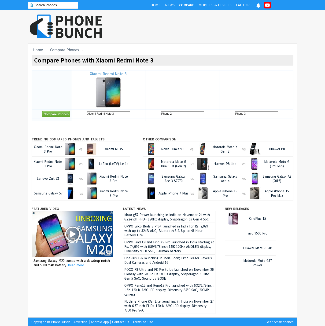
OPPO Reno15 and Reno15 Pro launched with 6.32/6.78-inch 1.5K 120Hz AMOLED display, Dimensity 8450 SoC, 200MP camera (169, 290)
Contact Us (120, 322)
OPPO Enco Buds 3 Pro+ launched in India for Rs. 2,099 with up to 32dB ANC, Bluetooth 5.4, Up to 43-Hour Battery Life (166, 230)
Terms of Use (143, 322)
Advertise (81, 322)
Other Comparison (159, 139)
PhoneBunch (60, 322)
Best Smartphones (280, 322)
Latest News (134, 208)
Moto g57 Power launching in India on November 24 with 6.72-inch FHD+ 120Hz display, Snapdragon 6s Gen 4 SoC (167, 216)
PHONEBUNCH (79, 26)
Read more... (77, 265)
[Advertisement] (212, 26)
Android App (100, 322)
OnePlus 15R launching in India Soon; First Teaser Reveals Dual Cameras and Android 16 (168, 260)
